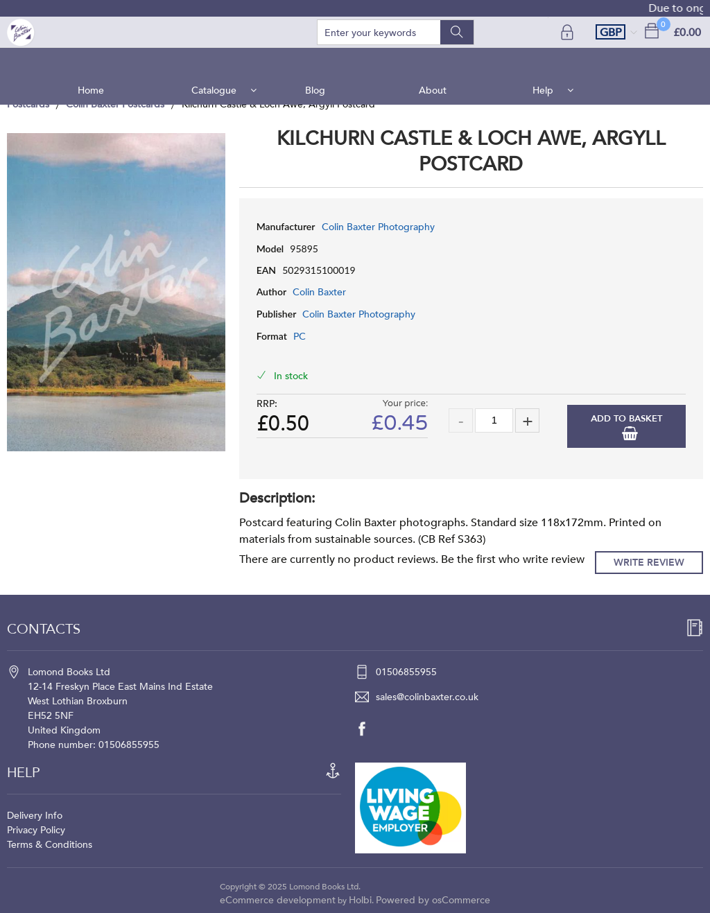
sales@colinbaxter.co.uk (427, 697)
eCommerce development (278, 900)
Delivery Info (34, 815)
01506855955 (406, 672)
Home (96, 62)
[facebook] (369, 729)
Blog (316, 62)
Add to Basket (626, 418)
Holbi (360, 900)
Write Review (649, 562)
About (431, 62)
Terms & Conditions (49, 844)
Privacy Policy (36, 830)
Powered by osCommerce (433, 900)
